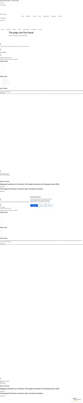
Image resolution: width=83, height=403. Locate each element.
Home (22, 16)
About (40, 16)
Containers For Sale (5, 63)
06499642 (28, 397)
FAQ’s (3, 74)
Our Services (4, 71)
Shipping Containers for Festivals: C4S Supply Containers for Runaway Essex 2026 (29, 184)
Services (34, 16)
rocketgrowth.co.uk (9, 179)
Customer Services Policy (6, 83)
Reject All (41, 205)
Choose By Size (7, 64)
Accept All (49, 205)
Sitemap (3, 85)
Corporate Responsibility (6, 82)
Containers (28, 16)
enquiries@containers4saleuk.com (6, 57)
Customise (34, 205)
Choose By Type (7, 65)
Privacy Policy (4, 78)
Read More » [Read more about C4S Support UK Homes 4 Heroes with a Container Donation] (2, 191)
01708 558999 (3, 5)
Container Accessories (6, 70)
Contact (60, 16)
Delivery (3, 73)
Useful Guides (46, 16)
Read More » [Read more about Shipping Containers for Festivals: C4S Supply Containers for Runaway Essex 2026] (2, 186)
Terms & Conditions (5, 84)
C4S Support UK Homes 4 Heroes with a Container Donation (21, 189)
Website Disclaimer (5, 79)
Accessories (53, 16)
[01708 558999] (0, 49)
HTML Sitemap (4, 86)
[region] (41, 201)
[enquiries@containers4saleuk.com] (0, 55)
